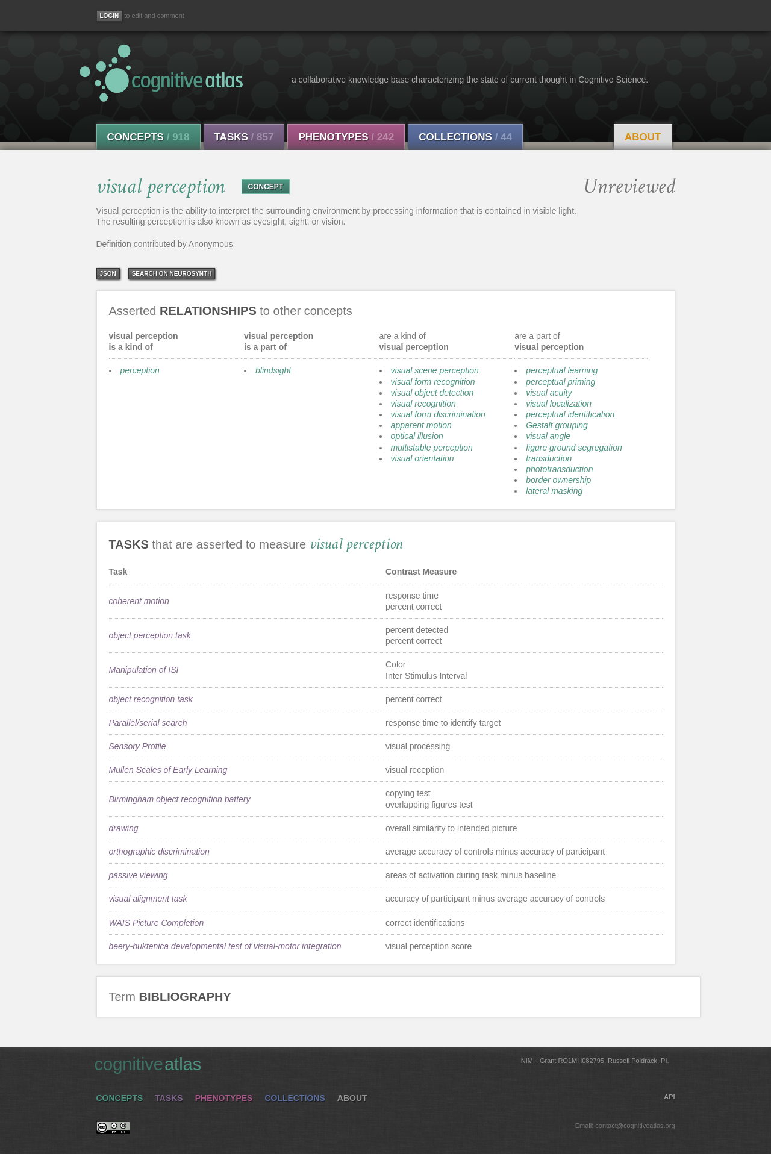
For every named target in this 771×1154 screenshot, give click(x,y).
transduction (549, 458)
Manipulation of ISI (144, 670)
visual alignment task (148, 898)
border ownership (558, 480)
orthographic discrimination (159, 851)
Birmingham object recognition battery (180, 799)
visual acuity (549, 393)
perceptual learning (562, 370)
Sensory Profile (137, 746)
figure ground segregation (574, 447)
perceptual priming (560, 382)
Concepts (148, 137)
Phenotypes (346, 137)
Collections (465, 137)
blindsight (273, 370)
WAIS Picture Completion (156, 923)
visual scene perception (435, 370)
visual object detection (432, 393)
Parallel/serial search (148, 723)
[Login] (109, 16)
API (669, 1096)
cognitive (382, 1063)
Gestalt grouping (557, 425)
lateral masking (554, 491)
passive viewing (138, 875)
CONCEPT (266, 186)
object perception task (150, 635)
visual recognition (423, 403)
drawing (124, 828)
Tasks (244, 137)
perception (140, 370)
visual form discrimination (438, 414)
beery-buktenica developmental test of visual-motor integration (225, 946)
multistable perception (432, 447)
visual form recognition (433, 382)
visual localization (559, 403)
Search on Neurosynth (172, 273)
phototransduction (559, 469)
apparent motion (421, 425)
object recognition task (151, 699)
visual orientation (422, 458)
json (108, 273)
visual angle (548, 436)
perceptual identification (570, 414)
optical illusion (417, 436)
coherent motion (139, 601)
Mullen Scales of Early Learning (168, 770)
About (643, 137)
